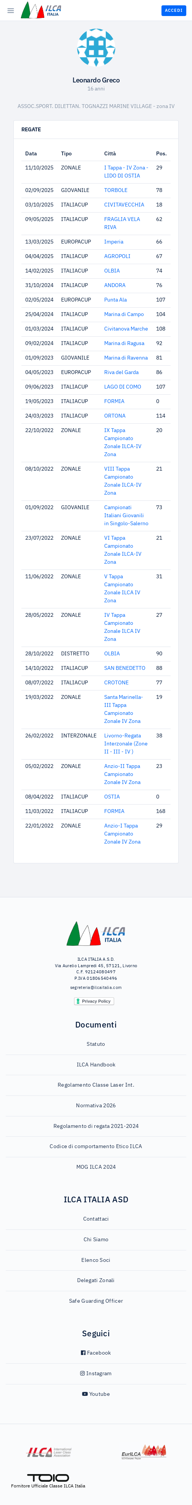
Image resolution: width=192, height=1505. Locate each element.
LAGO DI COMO (122, 387)
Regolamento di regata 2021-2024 (96, 1126)
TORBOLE (115, 190)
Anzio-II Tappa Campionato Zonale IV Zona (122, 774)
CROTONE (116, 683)
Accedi (174, 10)
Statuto (96, 1044)
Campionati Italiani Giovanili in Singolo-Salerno (126, 515)
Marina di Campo (124, 314)
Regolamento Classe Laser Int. (96, 1085)
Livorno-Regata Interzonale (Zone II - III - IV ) (126, 744)
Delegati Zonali (96, 1280)
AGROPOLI (117, 256)
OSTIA (112, 797)
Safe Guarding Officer (96, 1301)
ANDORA (115, 285)
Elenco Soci (95, 1260)
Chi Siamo (96, 1239)
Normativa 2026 (96, 1105)
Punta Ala (115, 300)
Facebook (96, 1353)
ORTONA (115, 416)
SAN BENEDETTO (124, 668)
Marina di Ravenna (126, 358)
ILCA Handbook (96, 1065)
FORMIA (114, 401)
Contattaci (96, 1219)
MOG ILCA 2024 (96, 1167)
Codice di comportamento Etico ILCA (96, 1146)
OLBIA (112, 271)
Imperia (113, 242)
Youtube (96, 1394)
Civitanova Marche (126, 329)
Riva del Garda (121, 372)
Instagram (95, 1373)
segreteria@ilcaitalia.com (96, 988)
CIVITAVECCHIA (124, 205)
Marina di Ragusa (124, 343)
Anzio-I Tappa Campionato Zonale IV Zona (122, 834)
